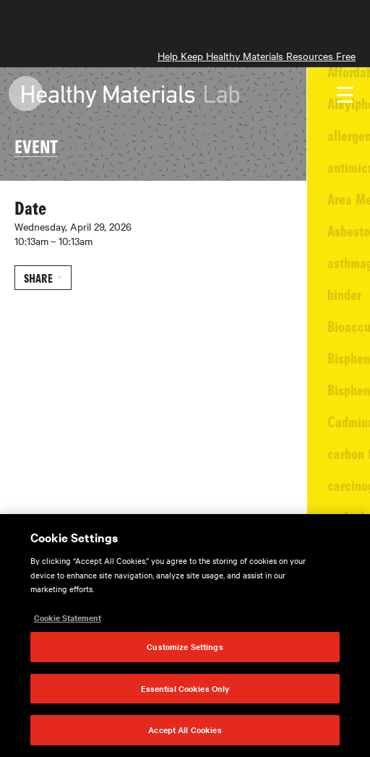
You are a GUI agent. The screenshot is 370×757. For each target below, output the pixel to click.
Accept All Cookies (184, 729)
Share (38, 278)
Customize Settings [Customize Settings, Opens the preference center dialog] (185, 646)
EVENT (36, 145)
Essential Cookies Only (185, 688)
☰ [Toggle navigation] (345, 95)
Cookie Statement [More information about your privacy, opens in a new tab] (67, 617)
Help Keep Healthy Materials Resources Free (257, 55)
